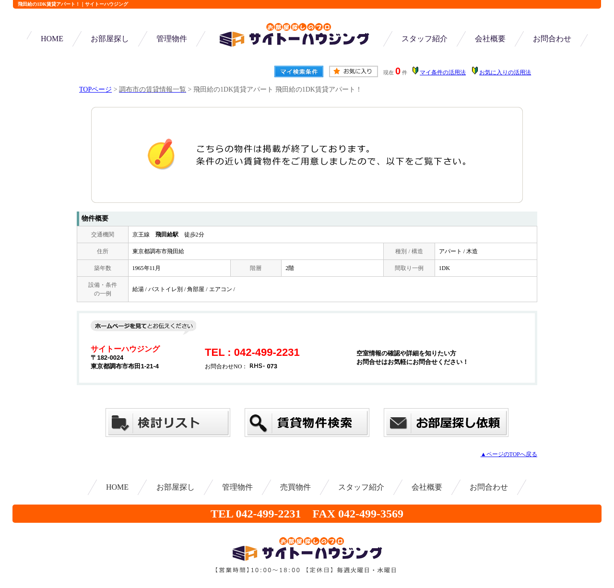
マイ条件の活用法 (443, 72)
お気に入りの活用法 (505, 72)
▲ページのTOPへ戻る (509, 454)
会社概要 (490, 39)
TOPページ (95, 89)
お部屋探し (110, 39)
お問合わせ (552, 39)
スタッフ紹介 (424, 39)
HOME (52, 39)
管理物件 (171, 39)
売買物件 (295, 487)
